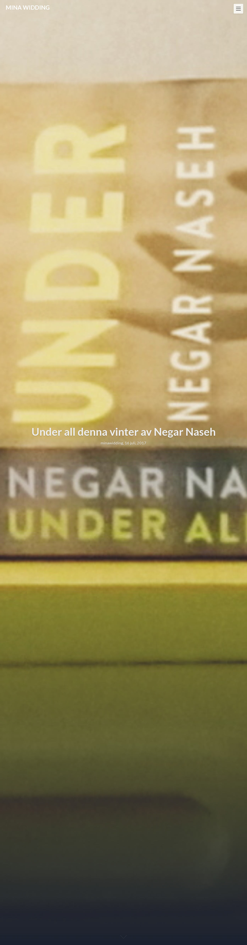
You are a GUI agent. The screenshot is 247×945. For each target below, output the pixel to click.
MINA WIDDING (28, 7)
